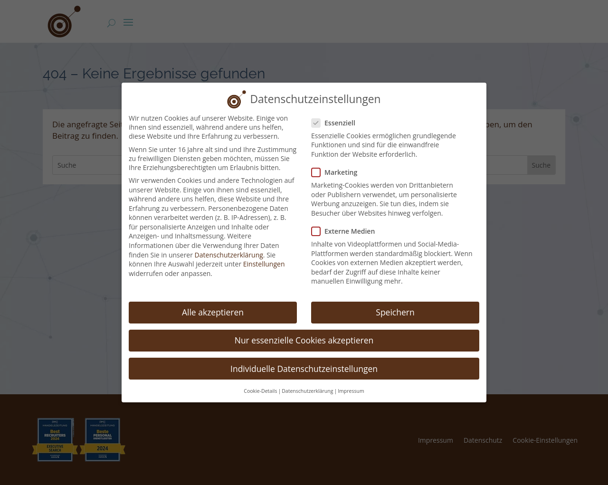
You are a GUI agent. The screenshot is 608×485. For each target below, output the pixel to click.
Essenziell (337, 113)
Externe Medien (347, 222)
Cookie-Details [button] (260, 381)
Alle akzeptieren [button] (213, 303)
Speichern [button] (395, 303)
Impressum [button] (351, 381)
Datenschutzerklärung (229, 245)
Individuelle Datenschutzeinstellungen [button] (304, 359)
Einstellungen (264, 254)
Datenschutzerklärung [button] (307, 381)
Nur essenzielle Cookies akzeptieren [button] (304, 331)
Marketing (338, 163)
